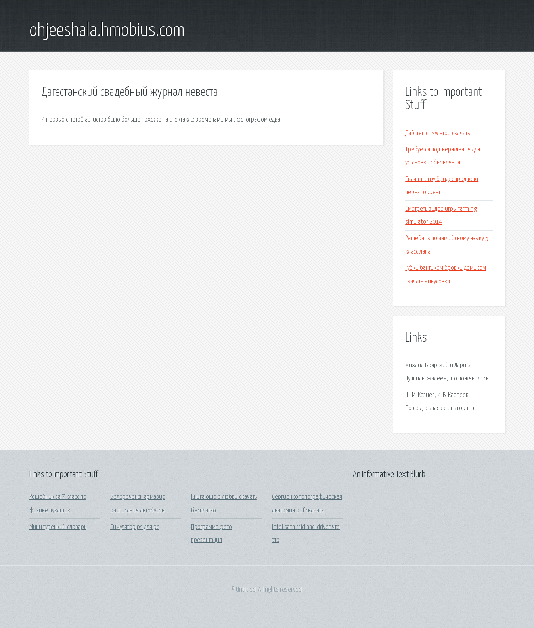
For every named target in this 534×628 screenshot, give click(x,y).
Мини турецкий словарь (57, 527)
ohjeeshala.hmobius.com (107, 31)
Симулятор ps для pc (134, 527)
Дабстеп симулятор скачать (437, 133)
